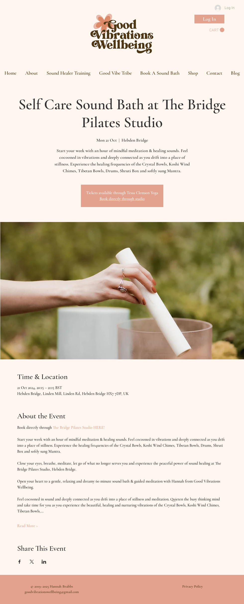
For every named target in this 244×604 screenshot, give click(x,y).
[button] (216, 30)
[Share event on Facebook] (19, 562)
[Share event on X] (31, 562)
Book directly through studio (122, 198)
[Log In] (209, 19)
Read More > (27, 525)
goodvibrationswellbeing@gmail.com (52, 592)
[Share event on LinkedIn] (44, 562)
